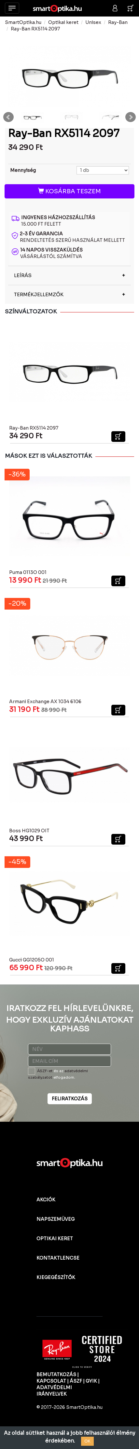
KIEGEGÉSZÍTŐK (55, 1277)
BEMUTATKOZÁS (56, 1374)
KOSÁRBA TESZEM (69, 191)
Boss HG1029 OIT (29, 831)
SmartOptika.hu (23, 22)
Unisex (93, 22)
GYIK (91, 1381)
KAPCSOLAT (51, 1381)
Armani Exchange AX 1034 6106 (45, 701)
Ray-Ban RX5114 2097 (35, 29)
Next (130, 117)
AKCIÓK (45, 1200)
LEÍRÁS (23, 275)
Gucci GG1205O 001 (31, 960)
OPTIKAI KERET (54, 1238)
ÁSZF (76, 1381)
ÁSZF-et (45, 1071)
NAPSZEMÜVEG (55, 1219)
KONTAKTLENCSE (57, 1258)
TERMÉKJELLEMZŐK (38, 294)
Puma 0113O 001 (28, 572)
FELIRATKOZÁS (70, 1099)
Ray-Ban (118, 22)
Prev (8, 117)
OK (87, 1441)
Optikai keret (63, 22)
